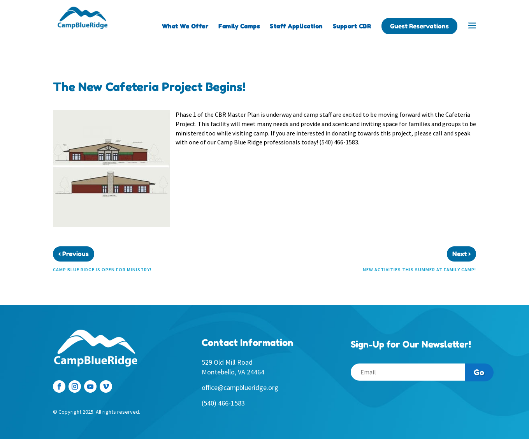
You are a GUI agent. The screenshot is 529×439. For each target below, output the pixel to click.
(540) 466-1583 (223, 403)
